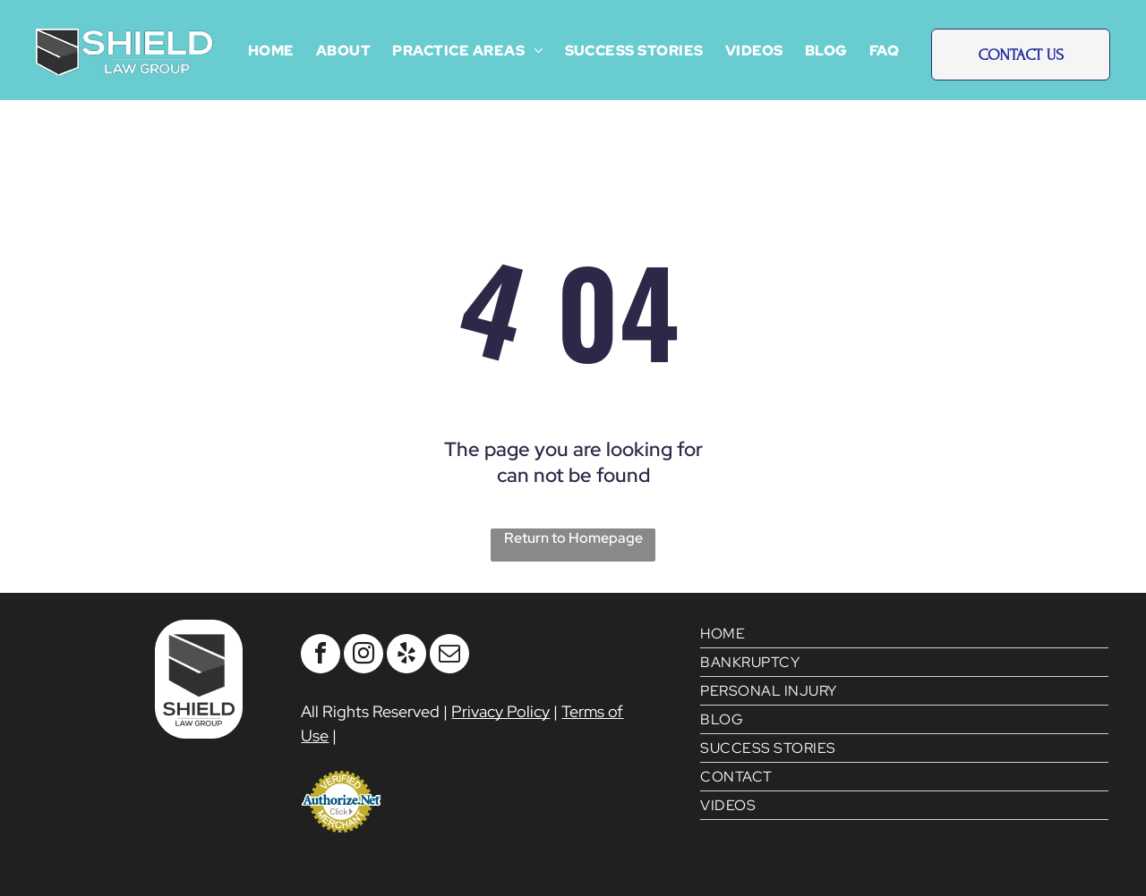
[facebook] (320, 656)
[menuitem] (271, 50)
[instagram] (363, 656)
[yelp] (406, 656)
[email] (449, 656)
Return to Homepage (573, 537)
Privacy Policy (500, 711)
